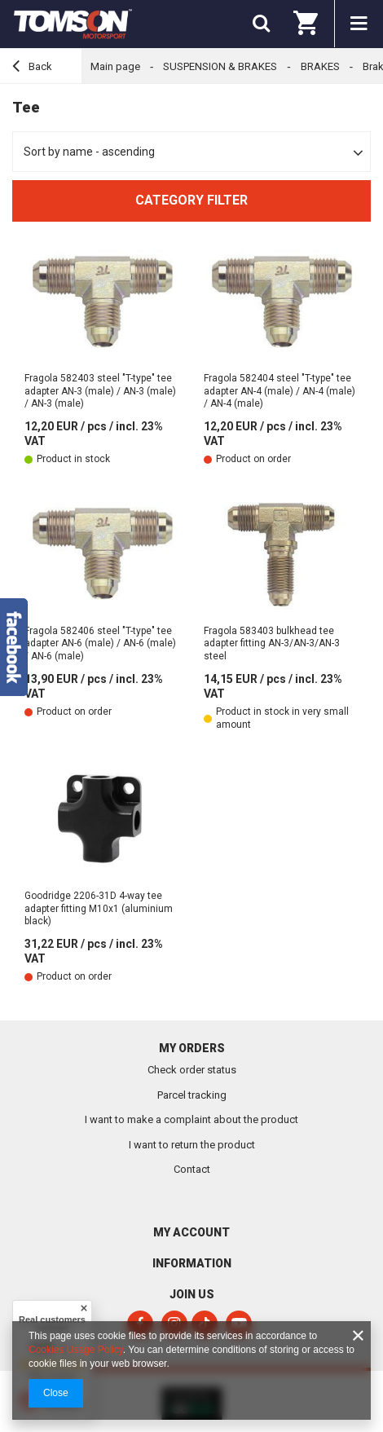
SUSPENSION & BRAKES (220, 66)
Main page (115, 66)
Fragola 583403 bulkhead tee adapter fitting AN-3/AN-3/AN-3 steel (272, 643)
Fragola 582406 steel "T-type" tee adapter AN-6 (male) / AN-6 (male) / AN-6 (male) (100, 643)
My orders (192, 1048)
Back (32, 68)
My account (191, 1232)
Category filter (191, 200)
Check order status (191, 1070)
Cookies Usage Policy (76, 1349)
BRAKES (320, 66)
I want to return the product (192, 1145)
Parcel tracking (192, 1095)
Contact (192, 1169)
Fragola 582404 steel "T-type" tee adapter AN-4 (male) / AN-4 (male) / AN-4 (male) (279, 390)
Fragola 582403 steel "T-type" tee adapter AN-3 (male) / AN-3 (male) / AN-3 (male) (100, 390)
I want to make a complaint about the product (191, 1119)
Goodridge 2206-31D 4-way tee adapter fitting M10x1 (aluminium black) (98, 908)
